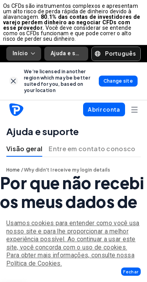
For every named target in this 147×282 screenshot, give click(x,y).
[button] (131, 272)
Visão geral (24, 149)
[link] (13, 81)
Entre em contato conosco (92, 149)
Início (24, 53)
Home (13, 170)
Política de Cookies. (34, 263)
